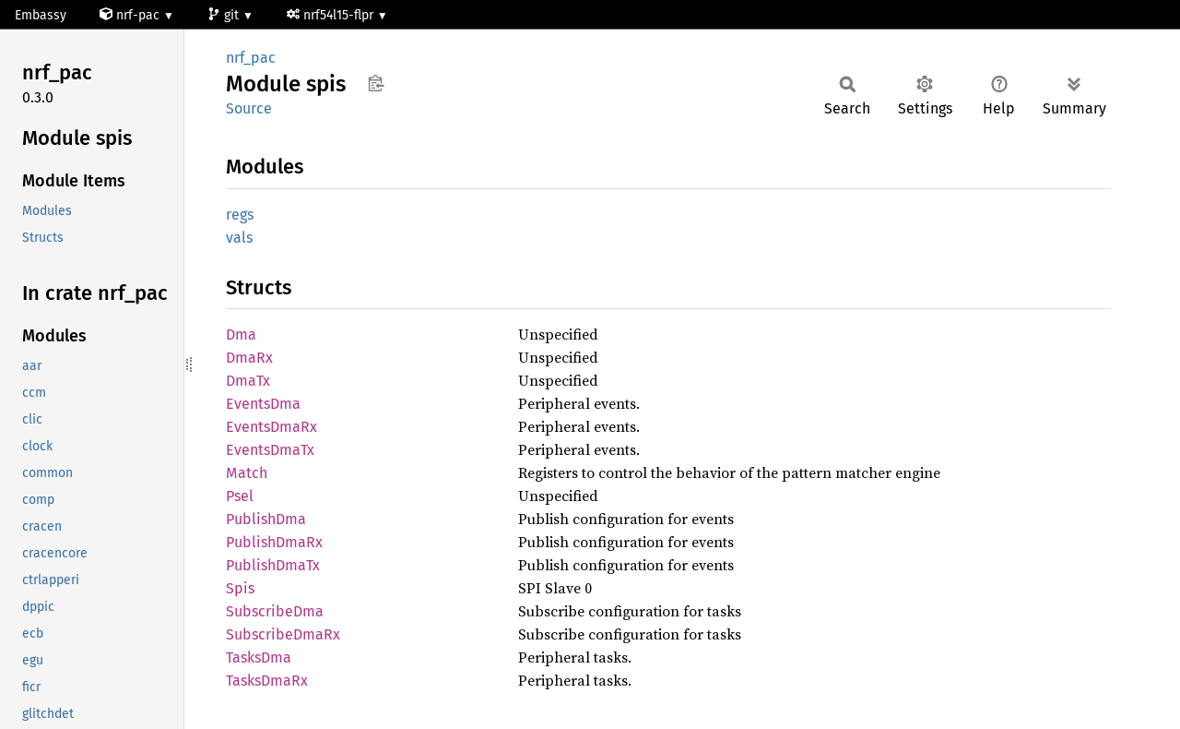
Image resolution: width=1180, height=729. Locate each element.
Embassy (40, 15)
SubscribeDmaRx (283, 634)
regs (240, 214)
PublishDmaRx (274, 542)
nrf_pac (251, 57)
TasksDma (258, 657)
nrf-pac (131, 15)
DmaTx (248, 380)
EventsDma (263, 403)
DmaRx (249, 357)
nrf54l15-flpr (332, 15)
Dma (241, 334)
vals (239, 237)
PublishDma (266, 519)
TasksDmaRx (267, 680)
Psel (240, 496)
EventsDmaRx (271, 427)
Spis (240, 588)
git (224, 15)
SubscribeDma (275, 611)
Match (246, 473)
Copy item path (375, 83)
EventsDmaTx (270, 450)
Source (249, 108)
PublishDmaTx (273, 565)
